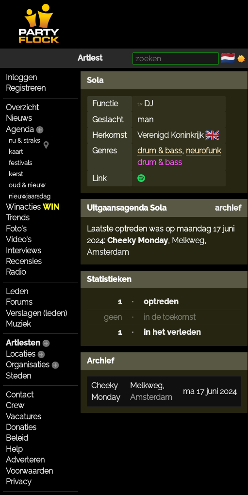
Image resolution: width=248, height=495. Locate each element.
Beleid (17, 438)
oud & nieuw (27, 185)
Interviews (23, 250)
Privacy (19, 481)
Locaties (20, 354)
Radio (16, 272)
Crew (15, 405)
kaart (16, 151)
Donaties (21, 427)
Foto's (16, 228)
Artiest (90, 58)
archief (228, 208)
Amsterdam (108, 252)
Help (14, 449)
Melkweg (188, 240)
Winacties (32, 207)
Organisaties (28, 364)
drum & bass (159, 150)
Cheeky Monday (137, 240)
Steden (18, 375)
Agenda (20, 129)
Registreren (26, 88)
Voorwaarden (29, 471)
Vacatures (23, 416)
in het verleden (172, 332)
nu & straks (24, 140)
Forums (19, 302)
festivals (20, 162)
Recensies (24, 261)
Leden (17, 291)
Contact (19, 394)
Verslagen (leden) (36, 313)
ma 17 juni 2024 (210, 391)
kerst (16, 174)
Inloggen (21, 77)
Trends (18, 217)
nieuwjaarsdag (29, 196)
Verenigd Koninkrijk (170, 135)
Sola (95, 80)
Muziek (18, 324)
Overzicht (22, 107)
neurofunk (203, 150)
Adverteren (25, 459)
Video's (19, 239)
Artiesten (23, 342)
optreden (161, 301)
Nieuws (19, 118)
